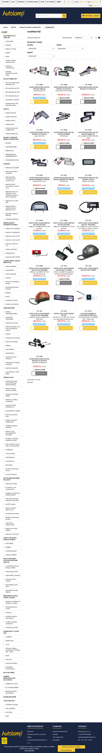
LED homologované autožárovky (12, 83)
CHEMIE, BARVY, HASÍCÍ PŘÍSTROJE (11, 262)
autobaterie (10, 353)
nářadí (8, 334)
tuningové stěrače (12, 219)
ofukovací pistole (12, 342)
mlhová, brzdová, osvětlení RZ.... (12, 129)
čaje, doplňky (10, 708)
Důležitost (84, 38)
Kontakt (55, 734)
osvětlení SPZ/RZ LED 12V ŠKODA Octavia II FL (88, 88)
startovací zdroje (12, 323)
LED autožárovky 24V (13, 92)
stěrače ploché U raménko (12, 172)
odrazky (8, 613)
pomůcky (9, 712)
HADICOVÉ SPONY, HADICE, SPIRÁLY (10, 539)
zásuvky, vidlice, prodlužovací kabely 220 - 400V (13, 650)
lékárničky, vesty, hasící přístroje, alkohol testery (11, 383)
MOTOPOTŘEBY (9, 673)
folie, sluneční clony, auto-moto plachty (13, 445)
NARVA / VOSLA (11, 49)
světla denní (10, 124)
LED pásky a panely (12, 100)
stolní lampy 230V (12, 572)
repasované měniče (13, 257)
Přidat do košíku (41, 101)
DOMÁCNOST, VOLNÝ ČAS (11, 632)
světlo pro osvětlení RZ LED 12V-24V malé (88, 224)
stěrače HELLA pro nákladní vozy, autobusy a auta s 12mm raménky (12, 194)
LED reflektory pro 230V (12, 586)
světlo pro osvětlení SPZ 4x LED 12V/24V (63, 224)
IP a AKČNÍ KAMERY (12, 688)
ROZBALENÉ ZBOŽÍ (9, 697)
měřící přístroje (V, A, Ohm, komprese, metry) (13, 328)
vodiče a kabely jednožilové (11, 617)
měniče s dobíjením (13, 232)
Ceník (59, 2)
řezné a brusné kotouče (11, 358)
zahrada (9, 659)
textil (7, 716)
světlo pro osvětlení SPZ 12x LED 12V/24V (39, 224)
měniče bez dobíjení (13, 228)
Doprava (30, 731)
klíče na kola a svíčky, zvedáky (11, 389)
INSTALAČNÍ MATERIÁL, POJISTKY (11, 479)
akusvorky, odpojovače (10, 524)
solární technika (11, 249)
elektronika (10, 641)
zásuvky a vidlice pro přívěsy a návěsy (13, 602)
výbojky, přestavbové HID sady (11, 73)
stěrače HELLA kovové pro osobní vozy (12, 186)
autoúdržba (10, 270)
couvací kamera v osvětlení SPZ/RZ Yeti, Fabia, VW (88, 315)
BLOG (42, 2)
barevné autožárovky (10, 67)
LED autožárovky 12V (13, 88)
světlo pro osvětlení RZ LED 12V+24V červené (39, 314)
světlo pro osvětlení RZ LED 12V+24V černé (88, 269)
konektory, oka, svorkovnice (11, 488)
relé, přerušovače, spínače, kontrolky (12, 499)
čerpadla (9, 465)
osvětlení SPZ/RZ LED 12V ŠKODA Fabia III (39, 88)
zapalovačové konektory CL (11, 406)
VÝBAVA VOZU (8, 377)
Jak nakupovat (58, 737)
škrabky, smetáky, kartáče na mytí (12, 439)
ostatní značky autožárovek (11, 61)
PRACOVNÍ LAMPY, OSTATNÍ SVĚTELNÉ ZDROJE (10, 560)
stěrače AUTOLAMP (12, 168)
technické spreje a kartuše (12, 288)
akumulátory (10, 349)
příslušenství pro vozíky (11, 608)
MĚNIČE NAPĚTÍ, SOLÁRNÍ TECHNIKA (10, 224)
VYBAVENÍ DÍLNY (9, 308)
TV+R (7, 644)
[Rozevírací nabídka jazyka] (95, 5)
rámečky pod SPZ (12, 627)
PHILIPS (8, 53)
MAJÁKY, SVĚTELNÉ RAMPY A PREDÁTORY (11, 138)
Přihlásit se (83, 2)
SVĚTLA (6, 109)
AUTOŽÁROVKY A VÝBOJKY (9, 37)
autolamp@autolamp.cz (87, 737)
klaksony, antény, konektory (12, 400)
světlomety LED (11, 113)
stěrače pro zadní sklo (12, 202)
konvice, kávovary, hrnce (12, 470)
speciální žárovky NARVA (12, 591)
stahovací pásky (11, 484)
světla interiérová (12, 134)
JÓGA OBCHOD (9, 701)
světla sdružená (11, 117)
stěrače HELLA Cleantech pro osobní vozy (11, 179)
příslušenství (10, 253)
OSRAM (8, 45)
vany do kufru (10, 453)
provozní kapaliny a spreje (13, 282)
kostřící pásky (10, 504)
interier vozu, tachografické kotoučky (11, 433)
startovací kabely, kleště (12, 395)
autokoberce (10, 457)
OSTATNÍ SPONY (11, 551)
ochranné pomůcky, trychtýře (13, 363)
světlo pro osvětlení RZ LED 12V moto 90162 (64, 269)
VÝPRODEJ (21, 2)
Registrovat (95, 2)
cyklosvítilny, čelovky (13, 575)
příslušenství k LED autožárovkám (12, 104)
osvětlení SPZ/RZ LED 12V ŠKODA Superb (64, 133)
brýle (7, 656)
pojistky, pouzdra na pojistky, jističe (13, 494)
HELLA (7, 57)
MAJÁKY (8, 143)
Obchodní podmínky (60, 731)
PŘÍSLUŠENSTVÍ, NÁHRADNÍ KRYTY (11, 155)
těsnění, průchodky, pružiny (12, 518)
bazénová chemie (12, 304)
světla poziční (10, 120)
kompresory (10, 461)
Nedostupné (66, 101)
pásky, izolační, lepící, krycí (11, 509)
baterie (8, 345)
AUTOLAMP (9, 41)
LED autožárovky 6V (12, 96)
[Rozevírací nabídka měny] (69, 2)
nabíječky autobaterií (10, 318)
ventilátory (9, 450)
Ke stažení (50, 2)
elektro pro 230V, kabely (12, 529)
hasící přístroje (11, 274)
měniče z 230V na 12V (12, 245)
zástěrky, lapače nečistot (11, 426)
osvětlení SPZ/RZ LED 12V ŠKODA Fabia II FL (88, 133)
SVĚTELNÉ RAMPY (11, 147)
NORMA (8, 547)
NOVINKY (6, 2)
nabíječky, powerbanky (10, 668)
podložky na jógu (12, 705)
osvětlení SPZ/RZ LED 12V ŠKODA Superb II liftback (39, 179)
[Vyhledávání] (51, 16)
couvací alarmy (11, 474)
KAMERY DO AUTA (12, 684)
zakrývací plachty (12, 368)
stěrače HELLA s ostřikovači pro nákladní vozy (11, 208)
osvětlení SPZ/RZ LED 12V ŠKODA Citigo (88, 179)
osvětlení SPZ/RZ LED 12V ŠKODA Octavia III (64, 88)
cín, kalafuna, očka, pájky (12, 373)
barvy (8, 297)
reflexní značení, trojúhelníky (11, 421)
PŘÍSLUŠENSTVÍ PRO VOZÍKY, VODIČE (10, 597)
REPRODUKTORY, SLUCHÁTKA (11, 692)
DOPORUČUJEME (32, 2)
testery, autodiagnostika (11, 313)
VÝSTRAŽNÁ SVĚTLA (12, 160)
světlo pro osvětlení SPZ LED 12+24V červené (39, 269)
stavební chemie (12, 300)
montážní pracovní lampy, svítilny (12, 567)
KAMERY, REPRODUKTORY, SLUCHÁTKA (9, 678)
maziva (8, 278)
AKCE (13, 2)
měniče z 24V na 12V (13, 236)
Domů (4, 32)
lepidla (8, 293)
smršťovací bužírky (12, 514)
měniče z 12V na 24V (13, 240)
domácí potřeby (11, 663)
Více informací (29, 750)
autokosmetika (11, 266)
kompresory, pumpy (13, 338)
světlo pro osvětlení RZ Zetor (64, 314)
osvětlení (9, 637)
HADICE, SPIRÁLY (11, 555)
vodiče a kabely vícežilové (11, 623)
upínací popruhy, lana (12, 415)
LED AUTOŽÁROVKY (10, 79)
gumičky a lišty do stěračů (12, 214)
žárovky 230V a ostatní (11, 580)
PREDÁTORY (10, 151)
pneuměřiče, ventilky (13, 411)
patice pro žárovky (12, 534)
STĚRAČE (6, 164)
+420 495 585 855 (84, 734)
